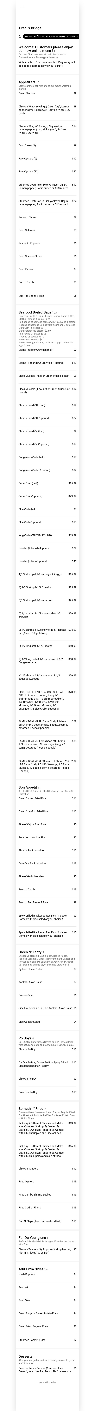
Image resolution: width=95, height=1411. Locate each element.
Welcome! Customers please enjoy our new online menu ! (58, 36)
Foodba (52, 1382)
